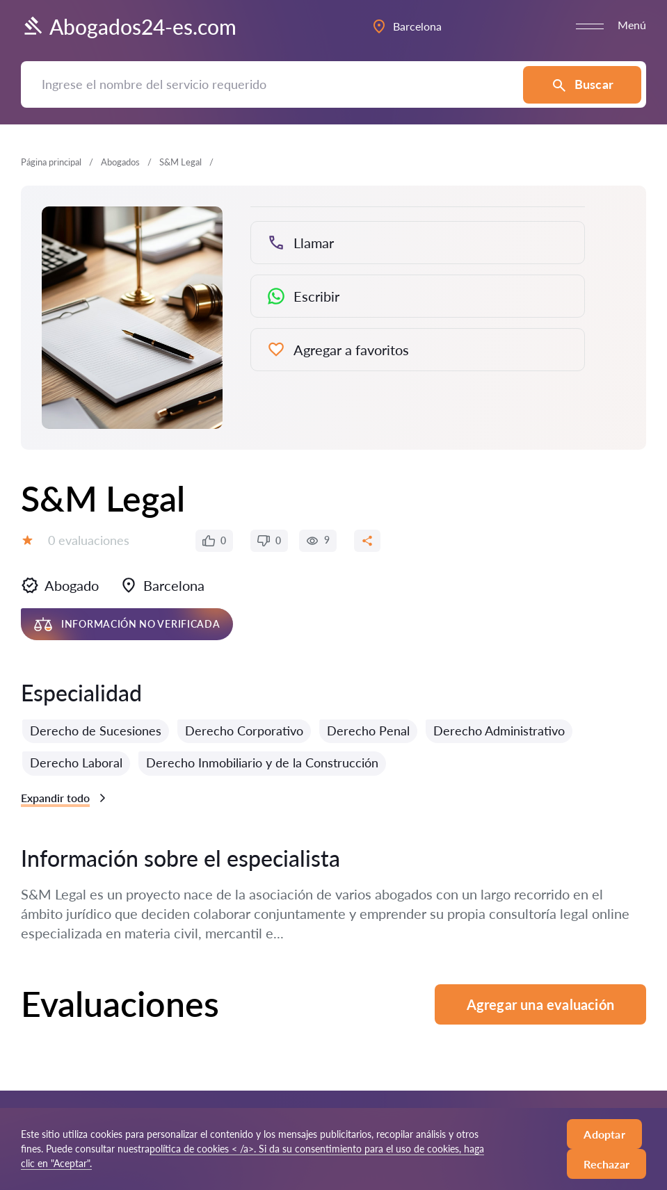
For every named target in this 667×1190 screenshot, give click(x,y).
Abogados (120, 162)
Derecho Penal (368, 730)
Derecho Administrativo (499, 730)
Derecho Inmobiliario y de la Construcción (262, 762)
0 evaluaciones (88, 540)
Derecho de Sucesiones (95, 730)
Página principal (51, 162)
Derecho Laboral (76, 762)
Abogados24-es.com (128, 26)
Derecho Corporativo (244, 730)
